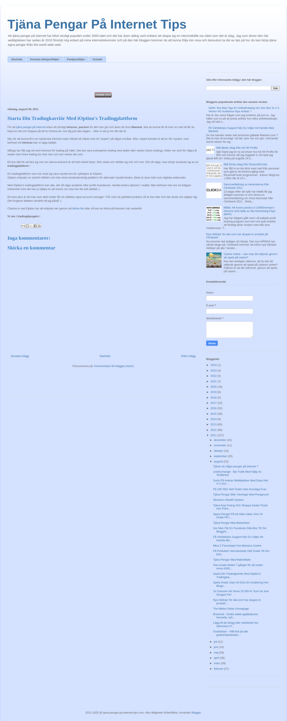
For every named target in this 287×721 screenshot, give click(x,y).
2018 (213, 397)
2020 (213, 386)
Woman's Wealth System (228, 499)
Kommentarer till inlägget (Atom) (114, 366)
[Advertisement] (103, 78)
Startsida (16, 59)
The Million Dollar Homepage (231, 608)
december (220, 440)
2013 (213, 424)
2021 (213, 381)
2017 (213, 402)
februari (219, 668)
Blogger (196, 712)
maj (216, 652)
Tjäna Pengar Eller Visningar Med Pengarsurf (241, 494)
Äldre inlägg (188, 356)
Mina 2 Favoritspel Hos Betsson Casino (237, 545)
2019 (213, 392)
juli (216, 641)
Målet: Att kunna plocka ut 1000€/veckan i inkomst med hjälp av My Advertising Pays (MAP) (249, 211)
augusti (219, 461)
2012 (213, 430)
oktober (219, 450)
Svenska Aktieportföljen (44, 59)
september (221, 456)
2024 (213, 365)
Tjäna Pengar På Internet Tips (96, 24)
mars (217, 663)
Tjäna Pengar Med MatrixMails (231, 559)
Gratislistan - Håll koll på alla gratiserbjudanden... (230, 633)
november (220, 445)
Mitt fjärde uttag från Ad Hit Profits (236, 147)
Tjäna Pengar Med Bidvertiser (231, 522)
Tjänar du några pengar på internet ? (235, 466)
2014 (213, 419)
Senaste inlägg (20, 356)
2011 (213, 435)
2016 (213, 408)
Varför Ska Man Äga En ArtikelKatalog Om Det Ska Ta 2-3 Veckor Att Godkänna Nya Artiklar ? (243, 109)
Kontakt (97, 59)
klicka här (78, 208)
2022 (213, 375)
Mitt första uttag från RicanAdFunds (245, 164)
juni (216, 647)
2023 (213, 370)
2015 (213, 413)
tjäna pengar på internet (30, 127)
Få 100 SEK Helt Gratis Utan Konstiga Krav (239, 489)
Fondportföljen (76, 59)
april (217, 657)
